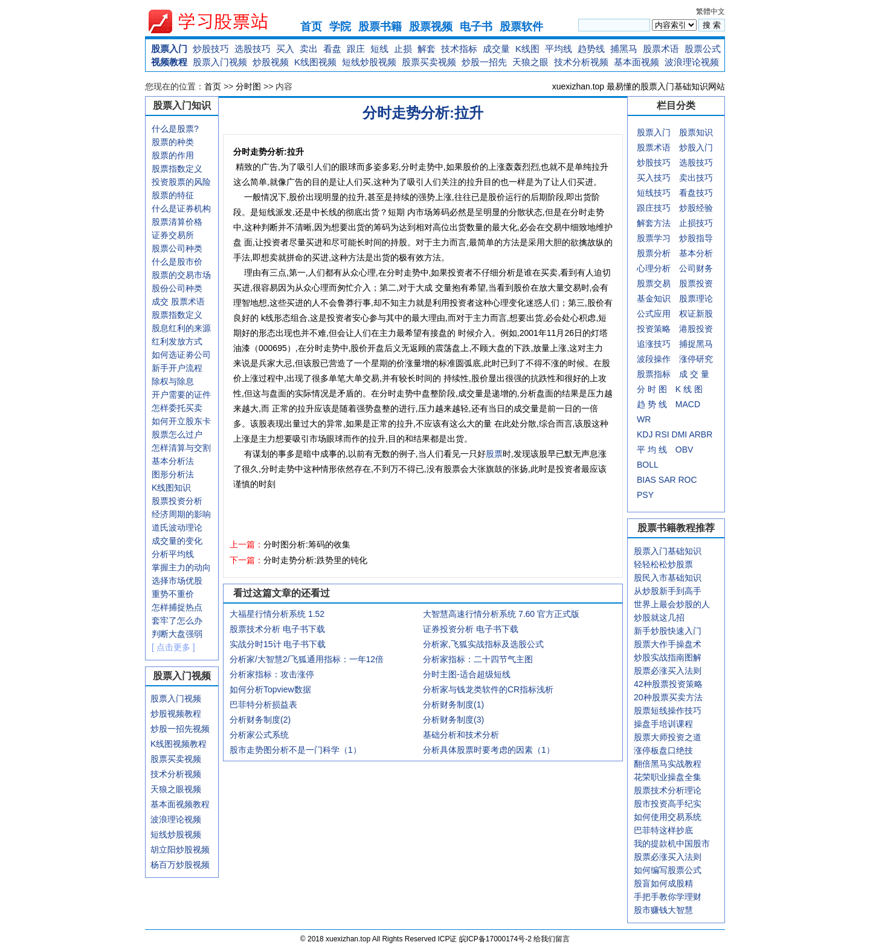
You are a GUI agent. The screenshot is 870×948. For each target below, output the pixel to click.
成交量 (496, 49)
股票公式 (703, 49)
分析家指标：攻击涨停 (272, 674)
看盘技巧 (696, 193)
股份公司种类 (177, 288)
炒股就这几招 (659, 617)
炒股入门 (696, 147)
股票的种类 (173, 142)
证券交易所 (173, 235)
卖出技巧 (696, 177)
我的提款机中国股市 (672, 843)
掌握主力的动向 (181, 567)
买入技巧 (654, 177)
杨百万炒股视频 (180, 864)
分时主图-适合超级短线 (467, 674)
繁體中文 (710, 11)
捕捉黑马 (696, 344)
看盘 (332, 49)
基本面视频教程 (180, 804)
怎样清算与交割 (181, 448)
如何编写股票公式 (667, 870)
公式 (645, 313)
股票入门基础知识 (667, 551)
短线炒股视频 (369, 62)
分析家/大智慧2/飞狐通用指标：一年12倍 (307, 659)
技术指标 (459, 49)
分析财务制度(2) (260, 719)
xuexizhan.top (218, 21)
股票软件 (521, 27)
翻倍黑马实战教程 (667, 764)
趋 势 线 (652, 404)
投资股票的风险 (181, 182)
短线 (379, 49)
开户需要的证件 (181, 394)
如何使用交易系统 (667, 817)
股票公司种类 (177, 248)
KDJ (644, 434)
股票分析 (654, 253)
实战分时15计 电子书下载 (278, 644)
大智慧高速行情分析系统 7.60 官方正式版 (501, 614)
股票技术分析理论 (667, 790)
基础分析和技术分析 (461, 735)
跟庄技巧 (654, 208)
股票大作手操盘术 (667, 644)
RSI (662, 434)
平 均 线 (652, 449)
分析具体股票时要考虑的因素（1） (489, 750)
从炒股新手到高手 (667, 591)
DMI (680, 434)
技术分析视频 (581, 62)
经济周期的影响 (181, 514)
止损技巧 (696, 223)
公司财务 (696, 268)
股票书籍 (380, 27)
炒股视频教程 (175, 713)
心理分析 (654, 268)
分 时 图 (652, 389)
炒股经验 (696, 208)
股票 (494, 454)
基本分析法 (173, 461)
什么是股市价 (177, 261)
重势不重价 (173, 594)
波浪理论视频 (692, 62)
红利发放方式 (177, 341)
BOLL (648, 464)
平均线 (558, 49)
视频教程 (169, 62)
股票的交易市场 (181, 275)
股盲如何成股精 (663, 883)
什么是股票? (175, 129)
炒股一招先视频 (180, 729)
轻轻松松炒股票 (663, 564)
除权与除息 (173, 381)
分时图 (248, 86)
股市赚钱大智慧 (663, 910)
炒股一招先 (484, 62)
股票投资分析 (177, 501)
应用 (662, 313)
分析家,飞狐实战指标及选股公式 (483, 644)
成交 (160, 301)
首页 (311, 27)
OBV (684, 449)
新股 (704, 313)
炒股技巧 (211, 49)
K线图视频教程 (178, 744)
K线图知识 (171, 487)
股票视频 (431, 27)
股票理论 (696, 298)
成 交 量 (694, 374)
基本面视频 (636, 62)
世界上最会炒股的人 (672, 604)
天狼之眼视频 (175, 789)
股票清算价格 (177, 222)
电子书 (476, 27)
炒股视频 (271, 62)
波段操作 (654, 359)
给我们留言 (551, 939)
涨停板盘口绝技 (663, 750)
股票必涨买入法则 (667, 671)
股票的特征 (173, 195)
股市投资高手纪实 (667, 803)
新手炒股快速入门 (667, 631)
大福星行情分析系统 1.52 (277, 614)
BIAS (646, 480)
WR (644, 419)
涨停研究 (696, 359)
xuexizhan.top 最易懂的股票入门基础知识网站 (638, 86)
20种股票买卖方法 (668, 697)
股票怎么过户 (177, 434)
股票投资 (696, 283)
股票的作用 (173, 155)
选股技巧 (252, 49)
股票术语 (661, 49)
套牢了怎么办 (177, 620)
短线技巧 (654, 193)
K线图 (527, 49)
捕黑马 (623, 49)
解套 (426, 49)
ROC (687, 480)
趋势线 (591, 49)
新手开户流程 (177, 368)
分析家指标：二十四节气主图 (478, 659)
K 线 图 (689, 389)
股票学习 (654, 238)
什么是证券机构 (181, 208)
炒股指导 (696, 238)
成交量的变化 (177, 541)
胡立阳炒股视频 (180, 849)
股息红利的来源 (181, 328)
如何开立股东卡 (181, 421)
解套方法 (654, 223)
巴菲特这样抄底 (663, 830)
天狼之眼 (530, 62)
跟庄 (356, 49)
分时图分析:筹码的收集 (306, 544)
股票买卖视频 (429, 62)
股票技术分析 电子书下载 (277, 629)
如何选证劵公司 (181, 355)
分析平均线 (173, 554)
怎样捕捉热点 (177, 607)
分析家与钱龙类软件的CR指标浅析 (488, 689)
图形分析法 (173, 474)
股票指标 (654, 374)
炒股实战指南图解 (667, 657)
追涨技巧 (654, 344)
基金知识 (654, 298)
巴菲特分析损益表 (263, 704)
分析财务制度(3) (453, 719)
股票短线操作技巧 (667, 710)
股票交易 (654, 283)
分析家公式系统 (259, 735)
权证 (687, 313)
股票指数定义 (177, 168)
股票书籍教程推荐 (676, 528)
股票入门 (169, 49)
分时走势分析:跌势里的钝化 (315, 560)
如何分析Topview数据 (270, 689)
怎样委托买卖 (177, 408)
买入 (285, 49)
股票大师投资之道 (667, 737)
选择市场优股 (177, 580)
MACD (687, 404)
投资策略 (654, 329)
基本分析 (696, 253)
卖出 (309, 49)
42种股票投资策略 (668, 684)
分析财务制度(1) (453, 704)
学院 (340, 27)
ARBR (700, 434)
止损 (403, 49)
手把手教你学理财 (667, 896)
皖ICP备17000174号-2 (496, 939)
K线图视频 (315, 62)
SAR (667, 480)
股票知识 (696, 132)
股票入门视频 (220, 62)
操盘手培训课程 (663, 724)
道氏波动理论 (177, 527)
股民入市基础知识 (667, 577)
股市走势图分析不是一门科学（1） (295, 750)
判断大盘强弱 (177, 634)
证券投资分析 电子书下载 (470, 629)
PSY (645, 495)
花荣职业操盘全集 (667, 777)
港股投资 (696, 329)
